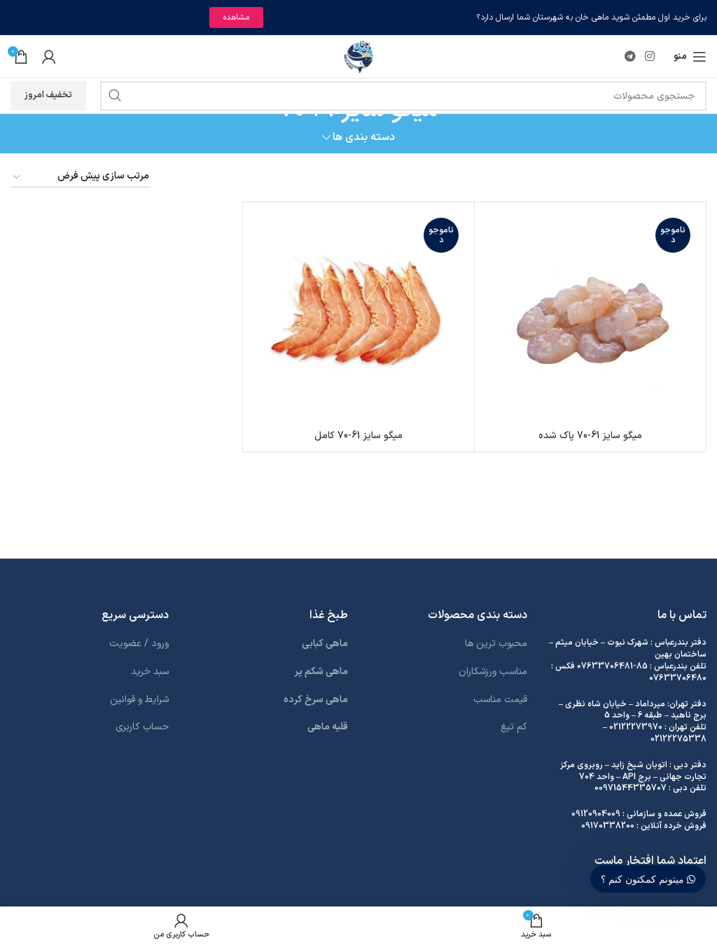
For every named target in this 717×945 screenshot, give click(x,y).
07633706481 (605, 666)
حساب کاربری (142, 727)
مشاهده (236, 17)
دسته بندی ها (364, 137)
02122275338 (678, 739)
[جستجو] (403, 96)
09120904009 (595, 814)
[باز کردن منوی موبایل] (690, 57)
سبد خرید (150, 671)
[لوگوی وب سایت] (358, 56)
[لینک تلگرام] (630, 57)
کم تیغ (514, 727)
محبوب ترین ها (496, 643)
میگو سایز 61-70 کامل (358, 435)
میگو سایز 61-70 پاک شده (590, 435)
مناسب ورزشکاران (493, 671)
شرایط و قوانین (139, 699)
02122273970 (635, 727)
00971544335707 (630, 788)
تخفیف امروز (48, 95)
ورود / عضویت (139, 643)
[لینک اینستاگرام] (650, 57)
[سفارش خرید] (81, 177)
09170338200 (607, 826)
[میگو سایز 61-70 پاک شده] (590, 318)
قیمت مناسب (500, 699)
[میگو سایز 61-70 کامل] (358, 318)
